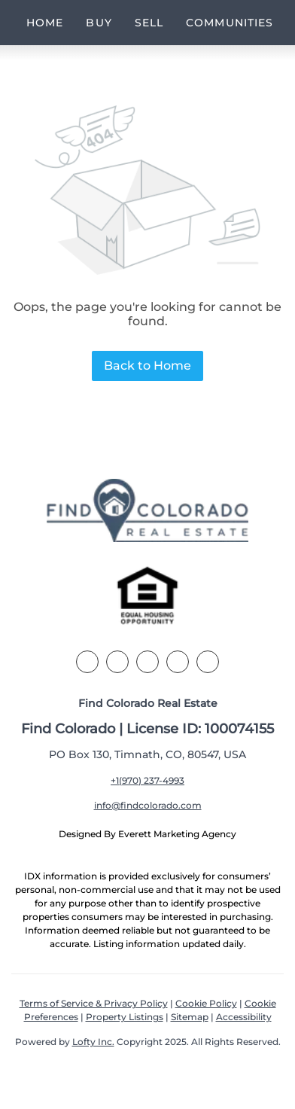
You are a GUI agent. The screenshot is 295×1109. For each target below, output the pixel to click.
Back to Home (147, 365)
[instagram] (177, 661)
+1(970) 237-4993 (147, 780)
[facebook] (87, 661)
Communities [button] (229, 22)
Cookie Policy (206, 1003)
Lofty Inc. (93, 1041)
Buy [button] (98, 22)
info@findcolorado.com (148, 805)
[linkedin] (117, 661)
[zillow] (147, 661)
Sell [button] (149, 22)
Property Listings (124, 1016)
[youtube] (207, 661)
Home (44, 22)
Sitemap (189, 1016)
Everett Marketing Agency (177, 833)
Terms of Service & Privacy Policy (94, 1003)
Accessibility (244, 1016)
